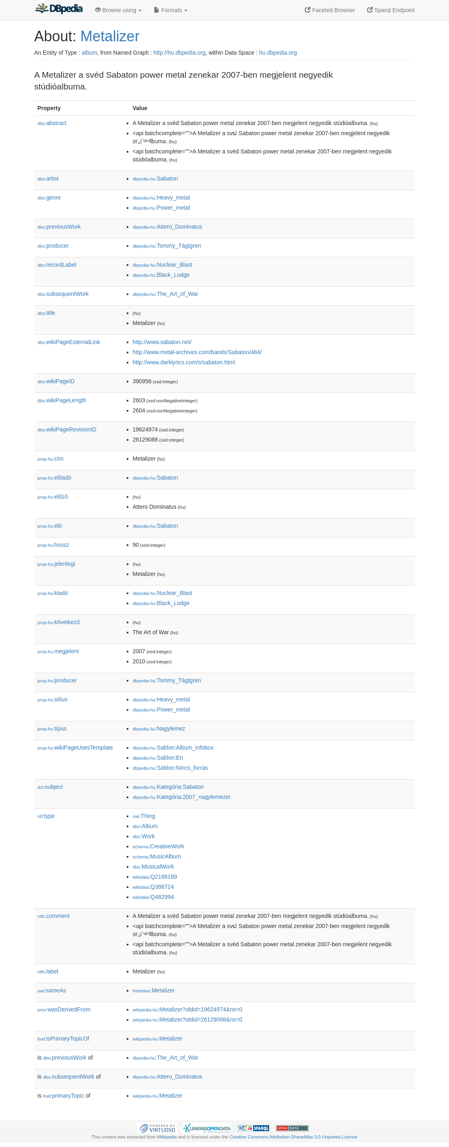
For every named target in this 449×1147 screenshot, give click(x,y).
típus (52, 728)
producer (53, 245)
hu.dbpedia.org (278, 52)
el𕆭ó (50, 526)
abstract (52, 123)
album (89, 52)
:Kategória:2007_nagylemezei (181, 797)
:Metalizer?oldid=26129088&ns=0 (188, 1019)
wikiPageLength (62, 400)
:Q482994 (153, 897)
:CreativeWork (159, 846)
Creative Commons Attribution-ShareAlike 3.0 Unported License (293, 1136)
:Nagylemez (159, 728)
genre (49, 197)
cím (51, 458)
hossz (53, 545)
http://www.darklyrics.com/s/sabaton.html (184, 362)
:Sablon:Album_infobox (173, 747)
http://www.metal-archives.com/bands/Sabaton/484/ (197, 352)
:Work (144, 836)
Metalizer (110, 36)
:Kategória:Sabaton (168, 787)
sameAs (52, 990)
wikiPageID (56, 381)
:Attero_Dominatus (167, 226)
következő (59, 622)
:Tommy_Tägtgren (167, 245)
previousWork (59, 226)
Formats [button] (170, 10)
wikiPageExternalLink (69, 342)
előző (53, 496)
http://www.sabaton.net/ (162, 342)
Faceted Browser (330, 10)
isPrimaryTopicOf (63, 1038)
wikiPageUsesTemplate (75, 747)
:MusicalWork (153, 866)
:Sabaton (155, 178)
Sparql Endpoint (391, 10)
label (48, 971)
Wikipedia (167, 1136)
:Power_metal (161, 207)
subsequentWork (63, 294)
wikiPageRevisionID (67, 429)
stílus (53, 699)
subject (50, 787)
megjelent (58, 651)
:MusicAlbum (157, 856)
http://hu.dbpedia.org (179, 52)
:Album (145, 826)
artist (48, 178)
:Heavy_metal (161, 197)
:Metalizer (154, 990)
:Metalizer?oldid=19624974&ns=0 (188, 1009)
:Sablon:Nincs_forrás (170, 768)
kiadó (53, 593)
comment (54, 916)
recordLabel (57, 264)
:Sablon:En (158, 757)
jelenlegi (56, 564)
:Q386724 (153, 887)
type (46, 816)
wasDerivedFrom (64, 1009)
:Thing (144, 816)
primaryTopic (63, 1095)
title (46, 313)
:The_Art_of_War (165, 294)
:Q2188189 (155, 876)
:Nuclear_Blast (162, 264)
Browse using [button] (118, 10)
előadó (55, 477)
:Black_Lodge (161, 275)
